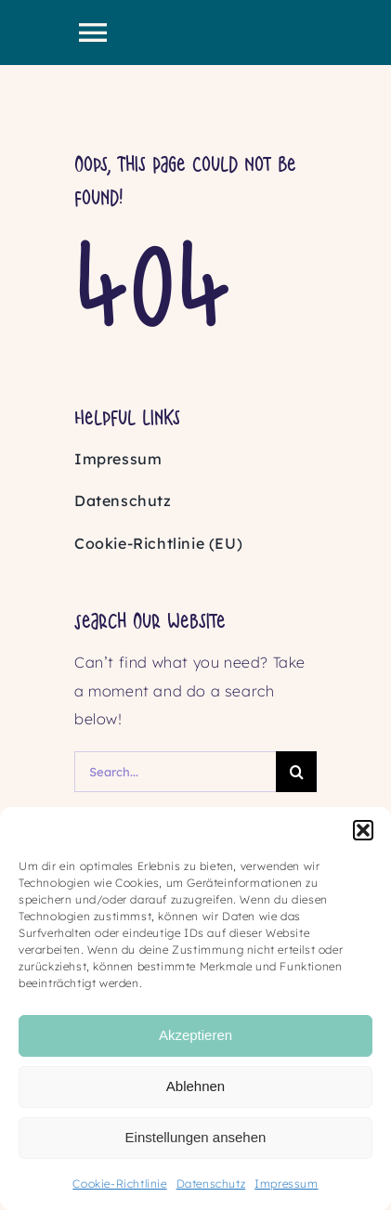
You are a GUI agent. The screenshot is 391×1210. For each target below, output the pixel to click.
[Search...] (175, 771)
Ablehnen (195, 1086)
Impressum (286, 1183)
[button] (363, 830)
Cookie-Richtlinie (119, 1183)
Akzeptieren (195, 1035)
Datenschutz (211, 1183)
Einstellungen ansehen (196, 1137)
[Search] (296, 771)
